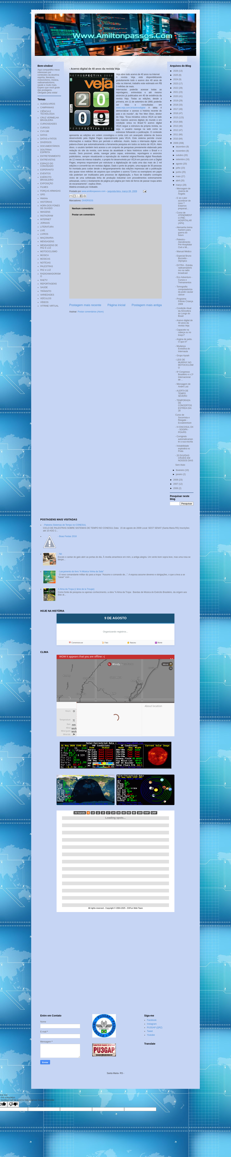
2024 (176, 79)
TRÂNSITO (45, 291)
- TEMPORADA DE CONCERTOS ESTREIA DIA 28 (183, 405)
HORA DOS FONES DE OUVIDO (50, 206)
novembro (181, 151)
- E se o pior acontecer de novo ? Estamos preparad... (183, 203)
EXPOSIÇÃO (46, 183)
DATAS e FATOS (48, 138)
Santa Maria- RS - (115, 1073)
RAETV (44, 280)
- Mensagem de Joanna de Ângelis (182, 191)
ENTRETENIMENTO (50, 156)
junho (179, 172)
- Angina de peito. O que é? (183, 340)
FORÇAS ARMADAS (50, 191)
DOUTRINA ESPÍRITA (45, 151)
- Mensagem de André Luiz (182, 385)
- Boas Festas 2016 (67, 536)
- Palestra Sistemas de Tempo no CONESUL (64, 525)
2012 (176, 130)
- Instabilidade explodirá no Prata (182, 448)
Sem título (180, 465)
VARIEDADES (47, 295)
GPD (42, 194)
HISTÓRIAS (46, 202)
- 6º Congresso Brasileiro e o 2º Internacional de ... (184, 376)
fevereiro (180, 470)
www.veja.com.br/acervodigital (130, 107)
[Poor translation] (13, 1104)
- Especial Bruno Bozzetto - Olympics (183, 258)
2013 (176, 126)
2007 (176, 484)
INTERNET (45, 219)
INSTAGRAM (46, 216)
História (44, 198)
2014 (176, 122)
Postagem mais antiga (147, 305)
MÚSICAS (45, 259)
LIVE (42, 230)
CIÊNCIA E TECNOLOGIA (47, 112)
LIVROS (44, 234)
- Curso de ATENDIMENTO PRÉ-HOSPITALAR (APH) (183, 217)
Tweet (150, 1031)
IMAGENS (45, 212)
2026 (176, 71)
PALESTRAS (46, 266)
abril (178, 180)
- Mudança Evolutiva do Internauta (182, 349)
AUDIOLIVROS (47, 104)
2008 (176, 480)
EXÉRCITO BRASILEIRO (46, 178)
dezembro (181, 146)
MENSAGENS (47, 241)
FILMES (44, 187)
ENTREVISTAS (47, 159)
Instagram (151, 1024)
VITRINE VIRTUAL (49, 306)
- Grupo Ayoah (182, 355)
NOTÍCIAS (45, 262)
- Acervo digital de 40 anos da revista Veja (184, 323)
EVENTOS (45, 173)
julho (178, 168)
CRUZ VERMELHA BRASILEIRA (49, 118)
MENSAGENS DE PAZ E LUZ (49, 246)
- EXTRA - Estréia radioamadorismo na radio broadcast (184, 269)
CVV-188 (44, 131)
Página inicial (116, 305)
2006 (176, 488)
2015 (176, 117)
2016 (176, 113)
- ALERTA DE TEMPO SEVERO (181, 393)
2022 (176, 88)
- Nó (60, 554)
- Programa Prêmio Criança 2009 (184, 301)
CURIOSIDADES (48, 124)
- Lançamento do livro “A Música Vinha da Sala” (81, 571)
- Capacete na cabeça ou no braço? (183, 332)
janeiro (179, 474)
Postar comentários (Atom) (91, 311)
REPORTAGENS (48, 283)
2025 (176, 75)
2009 (176, 143)
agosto (179, 163)
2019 (176, 100)
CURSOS (45, 127)
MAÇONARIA (46, 238)
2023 (176, 83)
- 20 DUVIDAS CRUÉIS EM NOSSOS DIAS (184, 458)
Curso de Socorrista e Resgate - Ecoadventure (183, 419)
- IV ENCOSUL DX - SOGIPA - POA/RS (184, 430)
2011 (176, 134)
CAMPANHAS (47, 107)
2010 (176, 138)
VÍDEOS (44, 302)
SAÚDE (44, 287)
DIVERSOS (87, 200)
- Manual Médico (183, 251)
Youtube (151, 1035)
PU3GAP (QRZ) (154, 1027)
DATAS (43, 135)
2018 (176, 105)
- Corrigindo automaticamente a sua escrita (184, 439)
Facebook (151, 1020)
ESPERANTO (47, 169)
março (179, 185)
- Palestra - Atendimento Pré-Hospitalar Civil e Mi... (183, 243)
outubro (180, 155)
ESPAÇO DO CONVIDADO (46, 164)
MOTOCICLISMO (48, 251)
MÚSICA (44, 255)
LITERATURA (47, 227)
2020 (176, 96)
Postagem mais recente (85, 305)
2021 (176, 92)
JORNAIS (45, 223)
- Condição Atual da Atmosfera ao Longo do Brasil (183, 312)
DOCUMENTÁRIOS (50, 146)
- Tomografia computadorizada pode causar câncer (184, 290)
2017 (176, 109)
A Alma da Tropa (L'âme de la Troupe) (76, 589)
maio (178, 176)
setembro (180, 159)
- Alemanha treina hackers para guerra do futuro (183, 231)
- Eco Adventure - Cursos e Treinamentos (183, 280)
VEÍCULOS (45, 298)
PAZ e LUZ (45, 270)
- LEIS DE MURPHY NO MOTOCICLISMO (184, 363)
